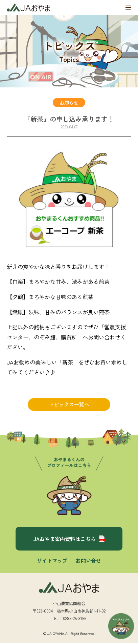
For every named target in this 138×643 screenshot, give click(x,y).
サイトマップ (52, 560)
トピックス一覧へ (69, 404)
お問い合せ (88, 560)
